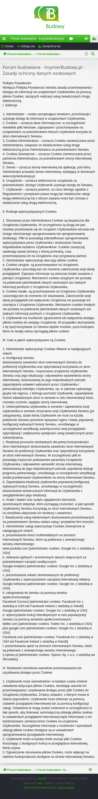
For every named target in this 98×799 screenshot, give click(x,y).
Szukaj (9, 46)
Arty (40, 789)
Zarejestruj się (51, 46)
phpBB (41, 784)
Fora (72, 39)
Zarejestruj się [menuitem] (95, 39)
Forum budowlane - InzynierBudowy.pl (37, 38)
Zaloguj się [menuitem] (87, 39)
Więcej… (5, 39)
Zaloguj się (28, 46)
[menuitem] (93, 54)
